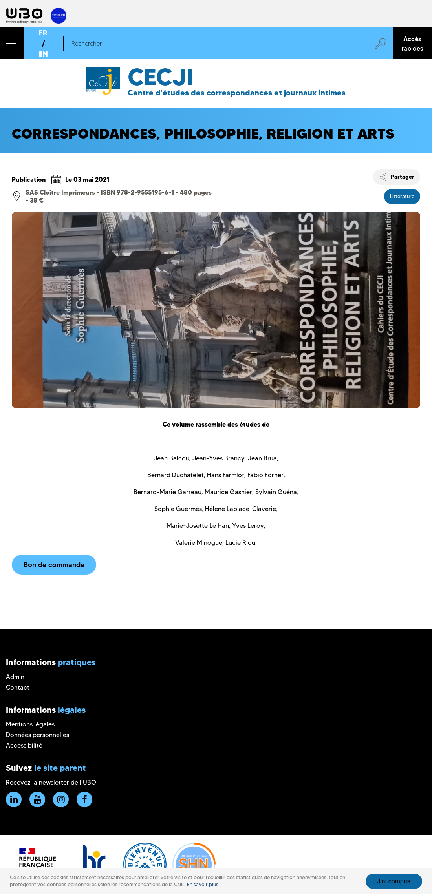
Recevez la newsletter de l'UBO (51, 782)
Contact (17, 687)
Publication (29, 179)
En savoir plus (202, 884)
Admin (15, 677)
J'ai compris (393, 881)
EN (43, 53)
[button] (12, 43)
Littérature (402, 196)
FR (43, 32)
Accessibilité (24, 745)
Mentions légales (30, 724)
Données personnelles (37, 735)
